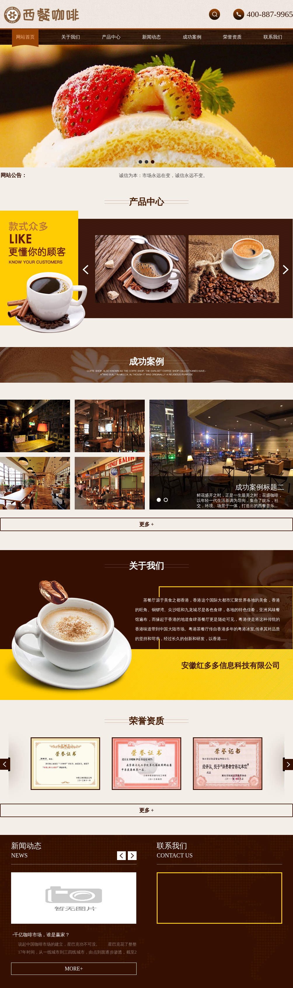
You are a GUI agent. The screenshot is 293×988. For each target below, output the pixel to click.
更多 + (146, 524)
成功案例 (192, 36)
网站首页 (25, 36)
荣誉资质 (232, 36)
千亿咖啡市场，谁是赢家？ (41, 934)
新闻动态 (151, 36)
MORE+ (74, 969)
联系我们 (273, 36)
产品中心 (111, 36)
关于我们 (70, 36)
